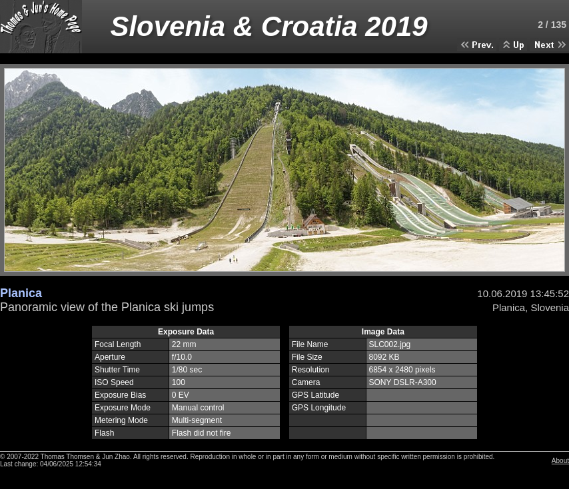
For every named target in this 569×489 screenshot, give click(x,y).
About (560, 460)
